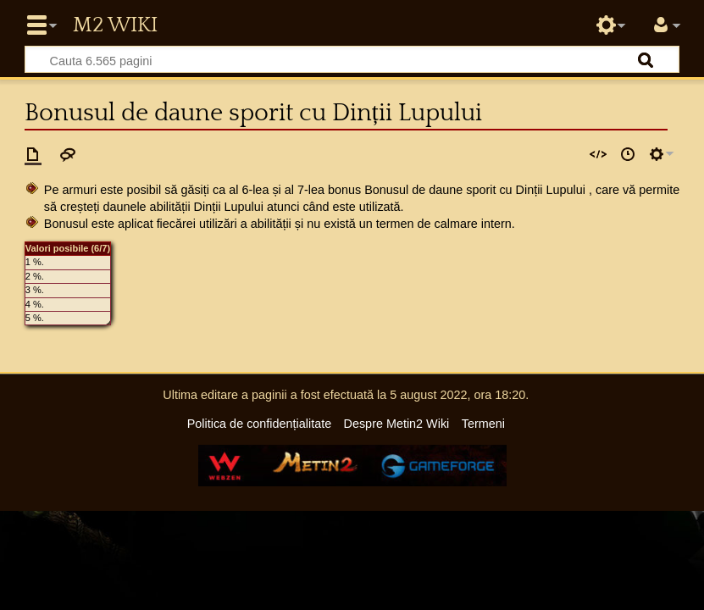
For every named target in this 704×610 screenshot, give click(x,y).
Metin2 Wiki (115, 25)
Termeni (483, 423)
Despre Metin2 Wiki (397, 423)
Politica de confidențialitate (259, 423)
